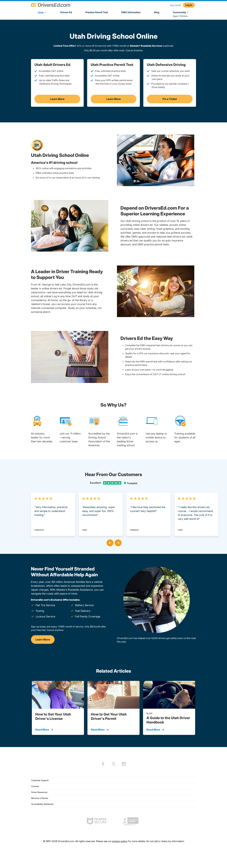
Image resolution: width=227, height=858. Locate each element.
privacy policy (120, 841)
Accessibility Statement (42, 804)
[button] (109, 542)
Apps (175, 16)
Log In (188, 5)
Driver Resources (39, 792)
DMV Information (131, 12)
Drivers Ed (66, 12)
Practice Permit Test (97, 12)
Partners (184, 16)
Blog (156, 12)
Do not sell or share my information (165, 841)
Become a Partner (39, 798)
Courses (35, 786)
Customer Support (40, 780)
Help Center (175, 5)
